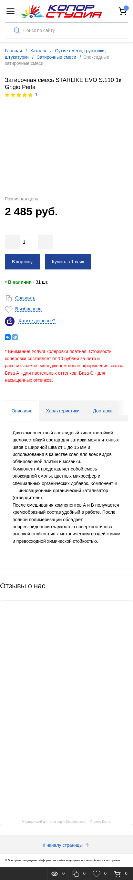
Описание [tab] (22, 410)
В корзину (22, 261)
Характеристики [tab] (62, 410)
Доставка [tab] (102, 410)
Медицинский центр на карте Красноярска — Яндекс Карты (66, 822)
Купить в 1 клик (68, 261)
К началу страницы (66, 845)
